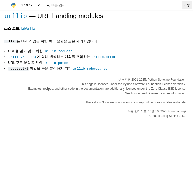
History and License (144, 93)
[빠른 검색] (113, 5)
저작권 (126, 79)
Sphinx (173, 116)
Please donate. (176, 102)
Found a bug (176, 111)
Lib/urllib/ (28, 28)
